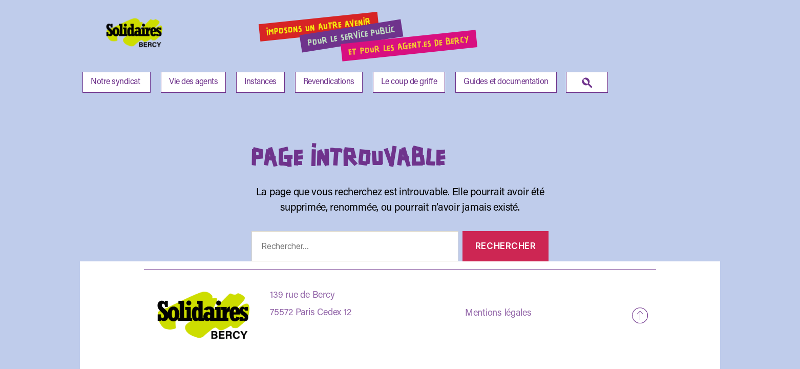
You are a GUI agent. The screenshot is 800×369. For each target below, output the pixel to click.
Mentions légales (498, 313)
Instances (260, 82)
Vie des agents (193, 82)
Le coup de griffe (409, 82)
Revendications (328, 82)
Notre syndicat (115, 82)
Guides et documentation (506, 82)
